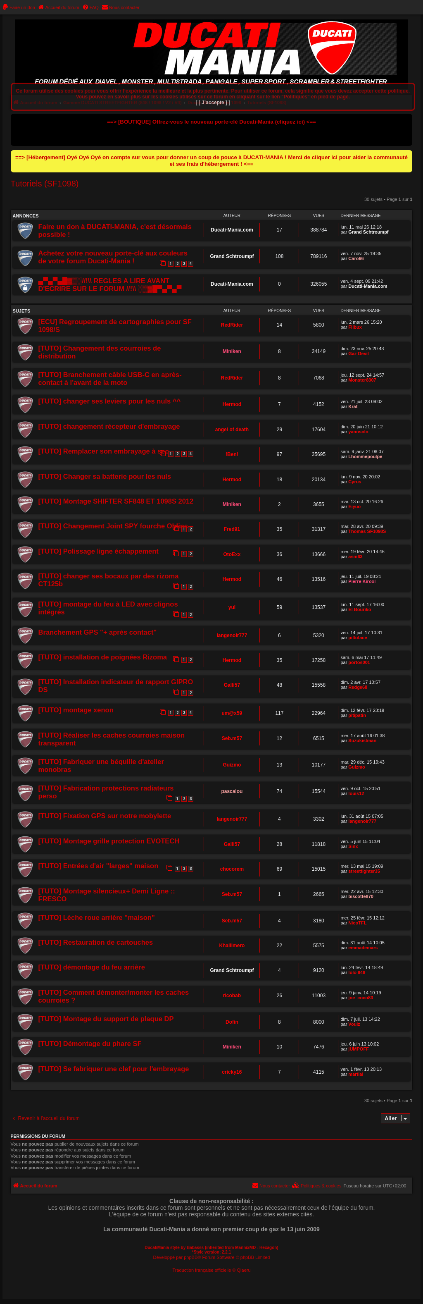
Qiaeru (244, 1270)
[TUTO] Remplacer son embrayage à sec (103, 451)
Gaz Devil (358, 353)
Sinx (353, 846)
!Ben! (232, 454)
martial (355, 1074)
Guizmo (232, 765)
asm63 (355, 556)
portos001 (359, 662)
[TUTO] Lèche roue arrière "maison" (96, 917)
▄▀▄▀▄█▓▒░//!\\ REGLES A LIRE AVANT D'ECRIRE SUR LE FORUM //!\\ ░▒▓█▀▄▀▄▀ (110, 284)
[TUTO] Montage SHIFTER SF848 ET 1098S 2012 (116, 501)
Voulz (354, 1024)
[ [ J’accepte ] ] (212, 102)
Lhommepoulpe (365, 456)
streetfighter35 (364, 871)
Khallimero (232, 945)
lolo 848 (356, 972)
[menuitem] (18, 7)
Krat (352, 406)
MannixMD (245, 1247)
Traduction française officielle (201, 1270)
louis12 (356, 793)
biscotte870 (360, 896)
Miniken (232, 351)
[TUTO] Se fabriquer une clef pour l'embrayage (113, 1068)
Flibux (354, 327)
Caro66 (356, 258)
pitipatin (357, 715)
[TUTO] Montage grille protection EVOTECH (109, 841)
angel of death (232, 429)
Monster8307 (362, 379)
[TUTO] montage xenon (76, 710)
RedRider (232, 325)
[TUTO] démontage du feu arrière (91, 967)
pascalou (231, 791)
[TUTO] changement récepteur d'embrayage (109, 426)
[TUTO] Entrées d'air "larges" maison (98, 865)
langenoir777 (231, 635)
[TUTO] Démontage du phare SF (90, 1043)
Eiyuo (354, 506)
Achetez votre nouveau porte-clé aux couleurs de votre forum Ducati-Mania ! (113, 257)
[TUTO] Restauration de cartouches (95, 942)
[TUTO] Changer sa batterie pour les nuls (104, 476)
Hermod (232, 404)
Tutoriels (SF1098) (45, 183)
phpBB (190, 1257)
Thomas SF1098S (367, 531)
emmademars (363, 947)
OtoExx (231, 554)
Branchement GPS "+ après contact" (97, 632)
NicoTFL (357, 922)
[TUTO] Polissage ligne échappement (98, 551)
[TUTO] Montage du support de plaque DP (106, 1018)
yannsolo (358, 431)
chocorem (232, 869)
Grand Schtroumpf (368, 231)
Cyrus (354, 481)
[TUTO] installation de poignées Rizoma (102, 657)
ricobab (232, 995)
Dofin (232, 1022)
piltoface (357, 637)
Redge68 (357, 687)
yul (231, 607)
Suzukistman (362, 740)
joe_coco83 (360, 997)
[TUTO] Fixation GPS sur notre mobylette (104, 815)
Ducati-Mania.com (232, 230)
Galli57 (232, 685)
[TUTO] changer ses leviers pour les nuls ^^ (109, 401)
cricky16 (232, 1072)
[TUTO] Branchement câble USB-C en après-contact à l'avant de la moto (110, 378)
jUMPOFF (358, 1048)
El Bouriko (359, 609)
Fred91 (232, 529)
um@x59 (232, 713)
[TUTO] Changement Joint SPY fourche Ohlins (113, 526)
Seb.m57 (232, 738)
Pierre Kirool (361, 581)
